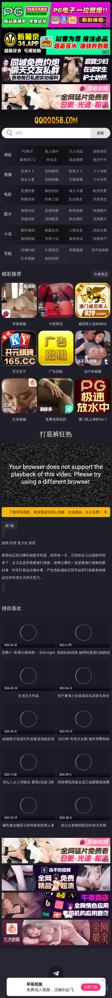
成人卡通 (76, 190)
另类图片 (100, 218)
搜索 (100, 133)
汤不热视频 (100, 250)
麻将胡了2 (28, 159)
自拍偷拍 (52, 171)
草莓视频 (76, 250)
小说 (8, 233)
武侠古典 (100, 230)
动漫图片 (100, 210)
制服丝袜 (28, 199)
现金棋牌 (76, 159)
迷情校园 (28, 238)
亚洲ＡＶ (28, 171)
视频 (8, 174)
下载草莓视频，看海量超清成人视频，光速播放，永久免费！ (58, 512)
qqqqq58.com (56, 120)
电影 (8, 194)
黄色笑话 (76, 238)
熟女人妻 (28, 179)
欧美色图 (76, 210)
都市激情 (28, 230)
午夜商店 (52, 250)
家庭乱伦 (52, 230)
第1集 (9, 525)
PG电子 (28, 151)
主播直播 (76, 179)
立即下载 (91, 987)
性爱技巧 (100, 238)
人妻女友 (76, 230)
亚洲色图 (52, 210)
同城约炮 (28, 250)
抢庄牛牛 (100, 159)
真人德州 (52, 151)
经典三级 (52, 199)
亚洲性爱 (28, 190)
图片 (8, 214)
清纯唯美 (52, 218)
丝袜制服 (52, 179)
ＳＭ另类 (100, 179)
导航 (8, 253)
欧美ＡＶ (76, 171)
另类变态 (100, 199)
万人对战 (76, 151)
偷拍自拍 (52, 190)
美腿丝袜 (28, 218)
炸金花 (51, 159)
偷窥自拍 (28, 210)
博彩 (8, 154)
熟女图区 (76, 218)
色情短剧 (52, 258)
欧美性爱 (100, 190)
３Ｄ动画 (100, 171)
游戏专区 (100, 151)
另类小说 (52, 238)
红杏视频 (28, 258)
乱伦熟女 (76, 199)
